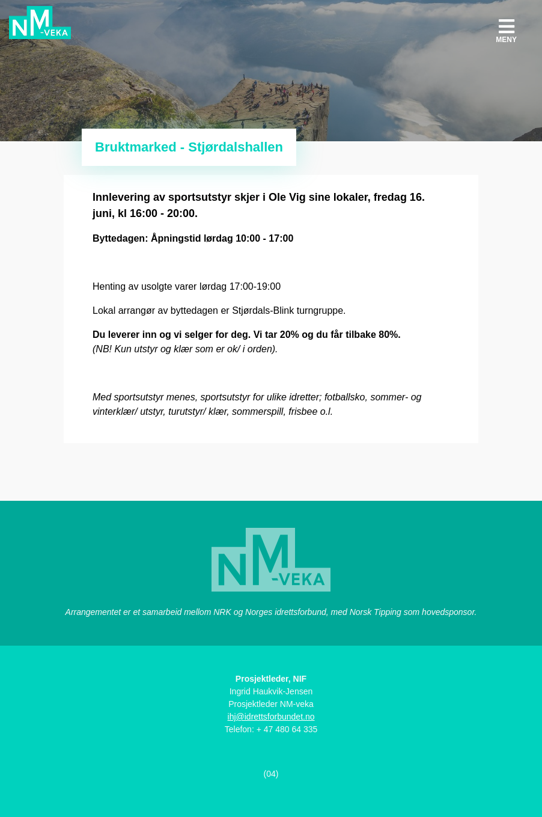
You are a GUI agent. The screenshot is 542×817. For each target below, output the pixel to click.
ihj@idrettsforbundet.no (271, 716)
